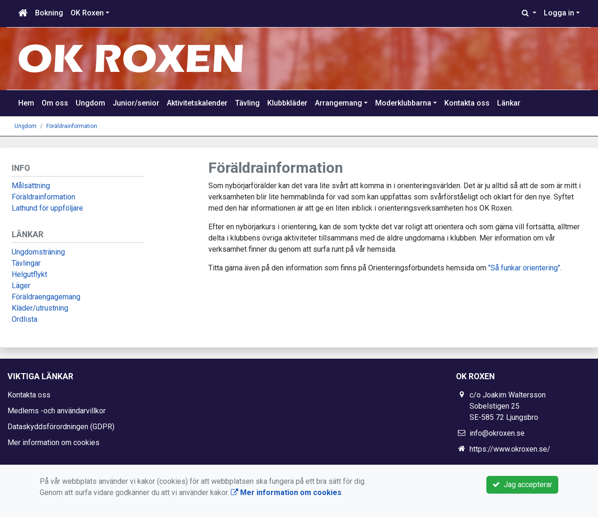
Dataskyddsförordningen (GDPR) (60, 426)
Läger (21, 285)
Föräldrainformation (71, 126)
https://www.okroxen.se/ (510, 449)
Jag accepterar (522, 484)
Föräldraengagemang (46, 296)
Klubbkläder (287, 103)
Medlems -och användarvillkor (56, 410)
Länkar (508, 103)
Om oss (55, 103)
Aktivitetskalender (197, 103)
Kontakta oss (467, 103)
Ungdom (90, 103)
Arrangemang (338, 103)
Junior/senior (136, 103)
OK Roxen (87, 12)
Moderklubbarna (403, 103)
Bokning (49, 12)
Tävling (247, 103)
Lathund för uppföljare (47, 208)
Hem (26, 103)
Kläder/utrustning (40, 308)
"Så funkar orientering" (523, 267)
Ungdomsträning (38, 252)
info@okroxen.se (497, 433)
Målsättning (31, 185)
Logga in (559, 12)
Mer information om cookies (53, 442)
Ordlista (24, 319)
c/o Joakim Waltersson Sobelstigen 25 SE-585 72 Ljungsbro (508, 406)
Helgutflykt (29, 274)
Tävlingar (26, 263)
